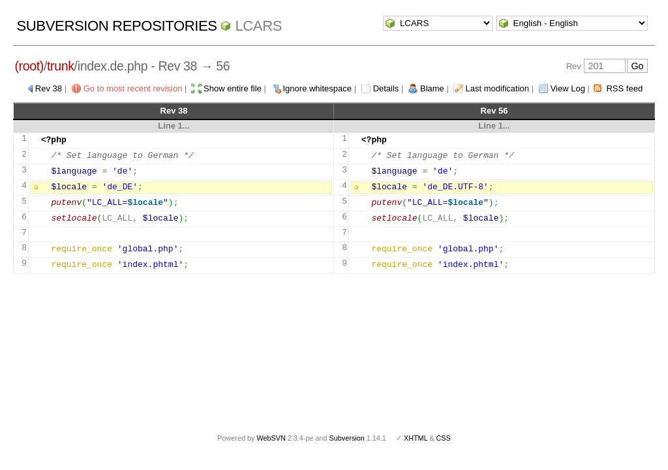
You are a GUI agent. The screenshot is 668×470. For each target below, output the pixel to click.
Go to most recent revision (133, 88)
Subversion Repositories (116, 26)
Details (386, 88)
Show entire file (233, 88)
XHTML (415, 438)
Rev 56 (494, 111)
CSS (443, 438)
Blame (432, 88)
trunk (60, 66)
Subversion (347, 438)
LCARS (258, 26)
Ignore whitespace (317, 88)
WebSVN (270, 438)
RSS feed (624, 88)
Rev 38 (48, 88)
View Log (568, 88)
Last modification (497, 88)
